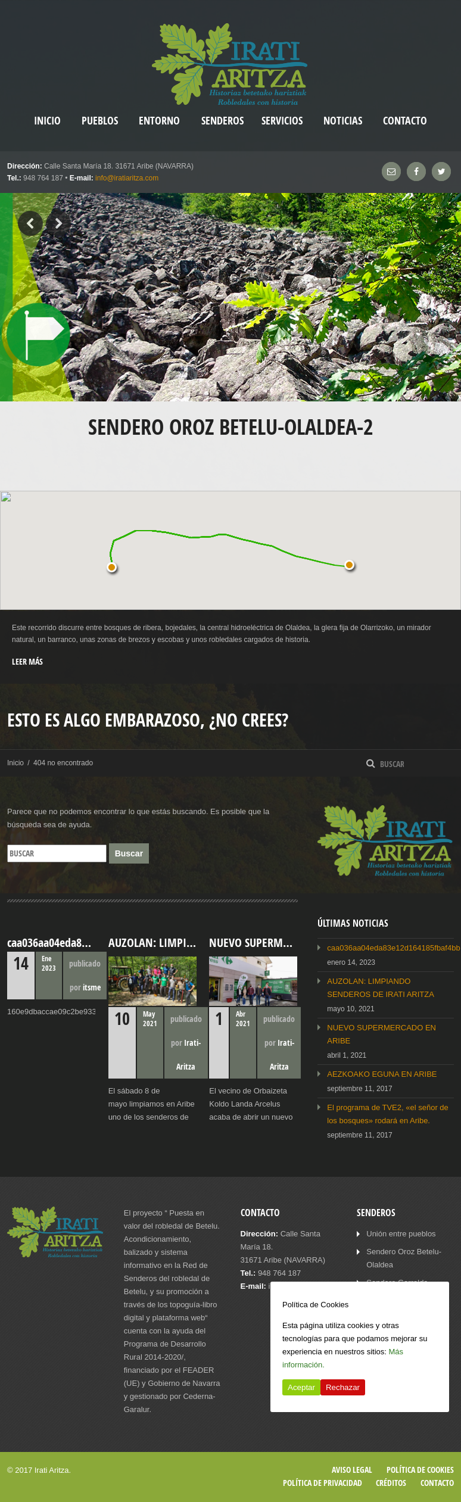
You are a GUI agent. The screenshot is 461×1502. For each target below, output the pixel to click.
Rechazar (343, 1387)
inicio (47, 120)
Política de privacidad (322, 1482)
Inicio (15, 763)
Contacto (405, 120)
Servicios (282, 120)
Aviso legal (352, 1469)
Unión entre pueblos (400, 1233)
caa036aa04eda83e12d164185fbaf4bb (393, 947)
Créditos (391, 1482)
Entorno (159, 120)
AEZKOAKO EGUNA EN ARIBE (382, 1074)
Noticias (342, 120)
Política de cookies (420, 1469)
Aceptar (301, 1387)
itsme (92, 987)
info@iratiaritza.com (126, 178)
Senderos (222, 120)
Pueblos (100, 120)
